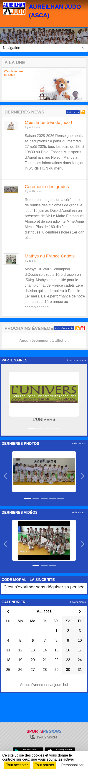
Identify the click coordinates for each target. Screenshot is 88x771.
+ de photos (79, 443)
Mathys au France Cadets (50, 256)
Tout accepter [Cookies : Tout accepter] (17, 765)
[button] (5, 84)
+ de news (73, 112)
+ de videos (79, 512)
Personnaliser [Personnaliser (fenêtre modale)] (72, 765)
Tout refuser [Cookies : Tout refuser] (44, 765)
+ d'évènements (64, 328)
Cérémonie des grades (47, 186)
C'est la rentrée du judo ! (13, 73)
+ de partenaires (76, 360)
